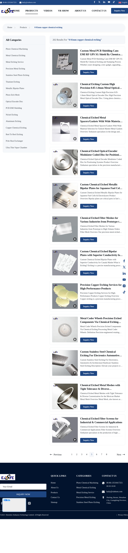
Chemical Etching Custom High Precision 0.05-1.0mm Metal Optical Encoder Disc (99, 88)
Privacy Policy (123, 515)
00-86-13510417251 (114, 483)
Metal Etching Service (85, 492)
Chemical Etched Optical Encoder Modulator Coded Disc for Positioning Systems (101, 155)
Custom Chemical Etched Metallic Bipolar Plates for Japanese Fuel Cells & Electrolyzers (100, 188)
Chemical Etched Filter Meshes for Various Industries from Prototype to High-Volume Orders (100, 221)
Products (31, 10)
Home (16, 10)
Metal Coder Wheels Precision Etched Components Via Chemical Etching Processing (100, 322)
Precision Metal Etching (86, 497)
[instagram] (29, 503)
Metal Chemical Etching (86, 488)
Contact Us (99, 10)
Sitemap (54, 502)
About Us (80, 10)
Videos (48, 10)
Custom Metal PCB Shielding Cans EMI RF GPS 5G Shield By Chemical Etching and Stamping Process (100, 54)
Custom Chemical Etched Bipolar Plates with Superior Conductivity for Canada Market (100, 255)
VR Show (63, 10)
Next (121, 454)
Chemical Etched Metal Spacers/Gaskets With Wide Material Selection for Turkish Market (100, 121)
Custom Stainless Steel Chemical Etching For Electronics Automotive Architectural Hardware (99, 355)
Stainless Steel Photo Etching (88, 502)
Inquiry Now (119, 11)
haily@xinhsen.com (29, 2)
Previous (56, 454)
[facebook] (1, 503)
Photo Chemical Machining (87, 483)
